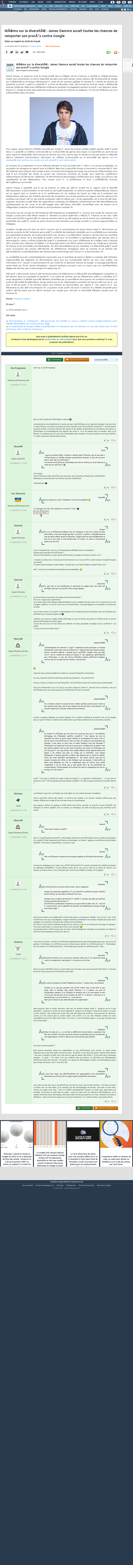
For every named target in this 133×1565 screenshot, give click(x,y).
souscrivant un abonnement (58, 388)
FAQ (33, 2)
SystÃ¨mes (128, 6)
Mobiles (118, 6)
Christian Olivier (34, 95)
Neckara (18, 939)
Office (110, 6)
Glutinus (18, 1087)
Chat (48, 2)
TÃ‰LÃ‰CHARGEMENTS (58, 9)
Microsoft (58, 6)
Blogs (40, 2)
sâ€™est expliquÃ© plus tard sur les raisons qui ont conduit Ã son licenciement (61, 207)
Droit (92, 2)
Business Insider (22, 347)
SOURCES (73, 9)
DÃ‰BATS (83, 9)
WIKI (91, 9)
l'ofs (59, 1178)
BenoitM (18, 592)
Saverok (18, 671)
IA (45, 6)
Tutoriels (23, 2)
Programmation (92, 6)
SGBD (103, 6)
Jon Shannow (18, 639)
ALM (50, 6)
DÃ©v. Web (75, 6)
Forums (12, 2)
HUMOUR (105, 9)
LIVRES (44, 9)
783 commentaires (52, 95)
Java (66, 6)
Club (100, 2)
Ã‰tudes (82, 2)
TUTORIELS (17, 9)
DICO (97, 9)
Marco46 (18, 784)
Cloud (40, 6)
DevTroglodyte (18, 514)
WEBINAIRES (34, 9)
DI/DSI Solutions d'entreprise (24, 6)
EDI (83, 6)
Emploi (72, 2)
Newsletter (60, 2)
